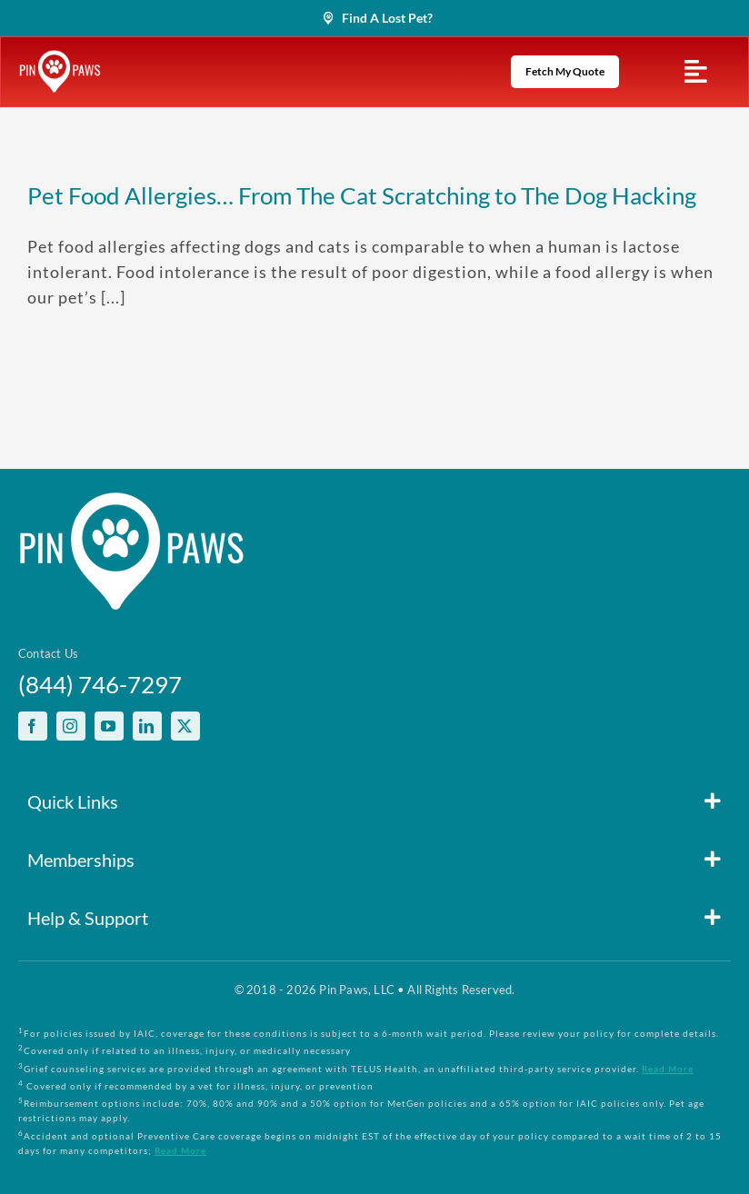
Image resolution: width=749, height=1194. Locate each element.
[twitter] (185, 726)
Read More (668, 1068)
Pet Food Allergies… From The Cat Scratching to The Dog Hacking (361, 195)
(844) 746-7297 (100, 684)
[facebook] (32, 726)
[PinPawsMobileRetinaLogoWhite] (60, 58)
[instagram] (70, 726)
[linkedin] (147, 726)
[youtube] (109, 726)
